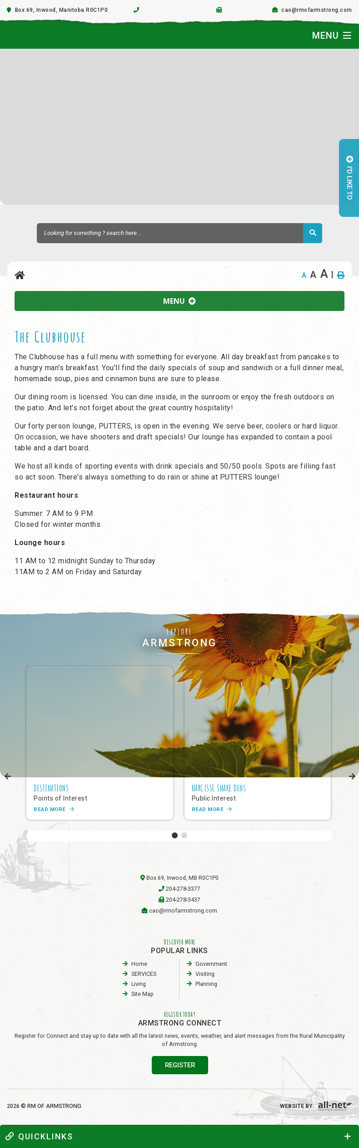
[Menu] (332, 35)
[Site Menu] (179, 301)
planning (206, 983)
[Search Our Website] (179, 233)
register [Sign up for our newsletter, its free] (180, 1065)
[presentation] (8, 776)
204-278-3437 (183, 899)
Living (138, 983)
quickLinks (39, 1136)
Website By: (316, 1105)
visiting (204, 973)
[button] (175, 835)
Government (211, 963)
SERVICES (143, 973)
